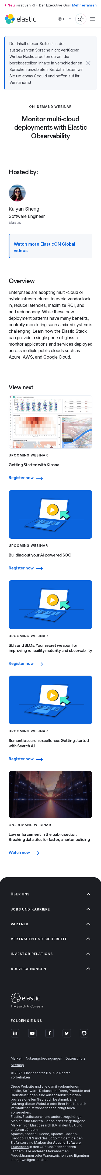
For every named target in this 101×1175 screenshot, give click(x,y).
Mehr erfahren (84, 5)
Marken (17, 1058)
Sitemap (17, 1065)
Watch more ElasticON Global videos (44, 247)
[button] (88, 63)
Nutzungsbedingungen (44, 1058)
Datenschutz (75, 1058)
